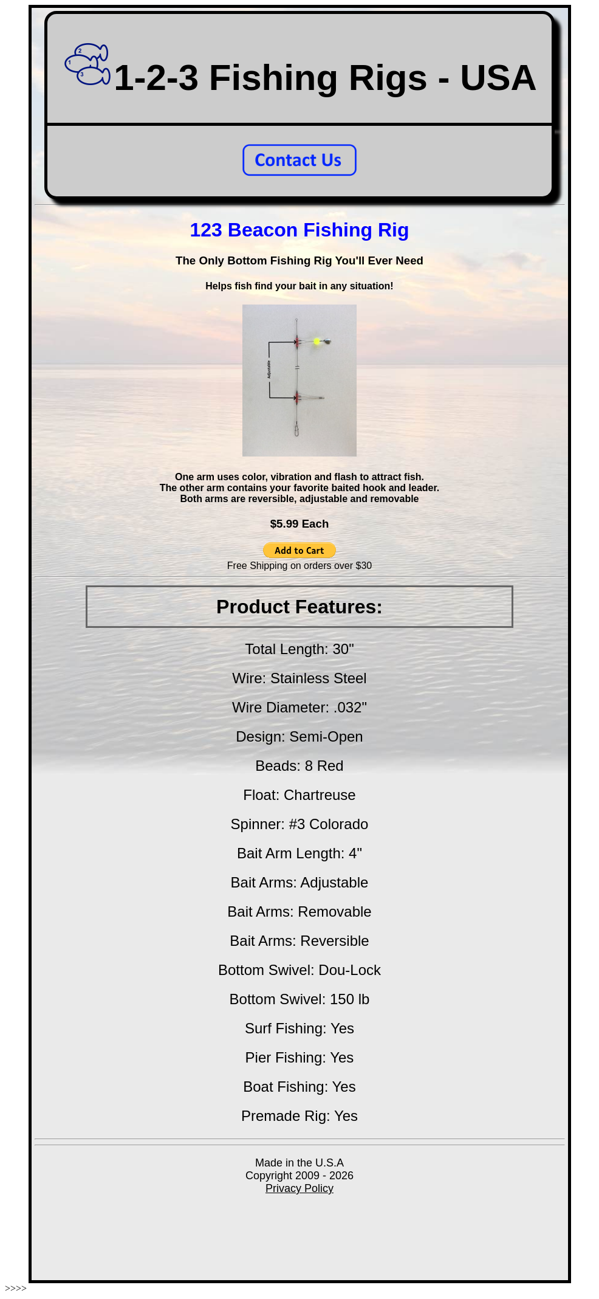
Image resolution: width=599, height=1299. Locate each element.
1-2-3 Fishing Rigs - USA (299, 77)
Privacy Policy (299, 1188)
